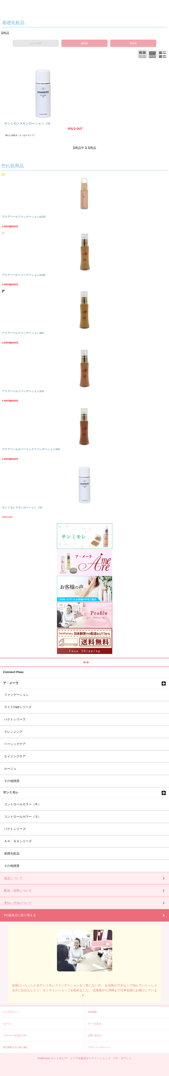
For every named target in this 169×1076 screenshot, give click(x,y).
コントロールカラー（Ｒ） (22, 804)
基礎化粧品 (11, 853)
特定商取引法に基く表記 (15, 1047)
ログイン (7, 1023)
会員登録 (92, 1012)
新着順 (133, 43)
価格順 (84, 43)
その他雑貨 (11, 781)
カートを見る (94, 1023)
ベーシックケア (15, 744)
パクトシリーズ (15, 719)
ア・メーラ (10, 683)
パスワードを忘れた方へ (15, 1035)
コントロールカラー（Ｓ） (22, 816)
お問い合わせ (94, 1035)
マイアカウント (11, 1012)
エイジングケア (15, 756)
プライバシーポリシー (99, 1047)
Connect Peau (13, 671)
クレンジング (13, 731)
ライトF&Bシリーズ (18, 707)
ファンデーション (16, 694)
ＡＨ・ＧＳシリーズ (18, 841)
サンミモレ (10, 792)
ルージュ (10, 768)
